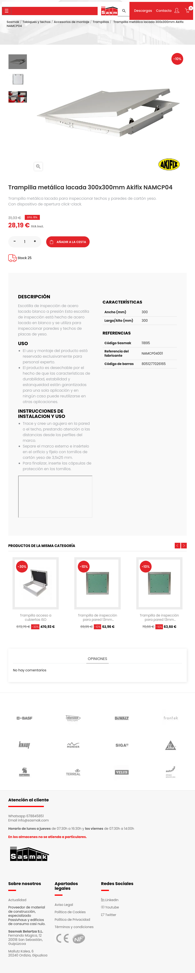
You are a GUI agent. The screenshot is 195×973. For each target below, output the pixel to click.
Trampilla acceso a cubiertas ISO (35, 617)
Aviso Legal (64, 904)
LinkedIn (110, 900)
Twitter (108, 914)
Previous (177, 545)
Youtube (110, 907)
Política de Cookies (70, 912)
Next (184, 545)
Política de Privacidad (72, 919)
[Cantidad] (24, 242)
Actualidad (17, 900)
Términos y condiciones (74, 927)
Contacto (164, 11)
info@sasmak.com (33, 820)
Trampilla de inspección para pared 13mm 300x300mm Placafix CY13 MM (97, 617)
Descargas (143, 11)
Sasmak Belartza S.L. (25, 931)
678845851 (35, 816)
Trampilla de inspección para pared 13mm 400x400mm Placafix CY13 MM (159, 617)
